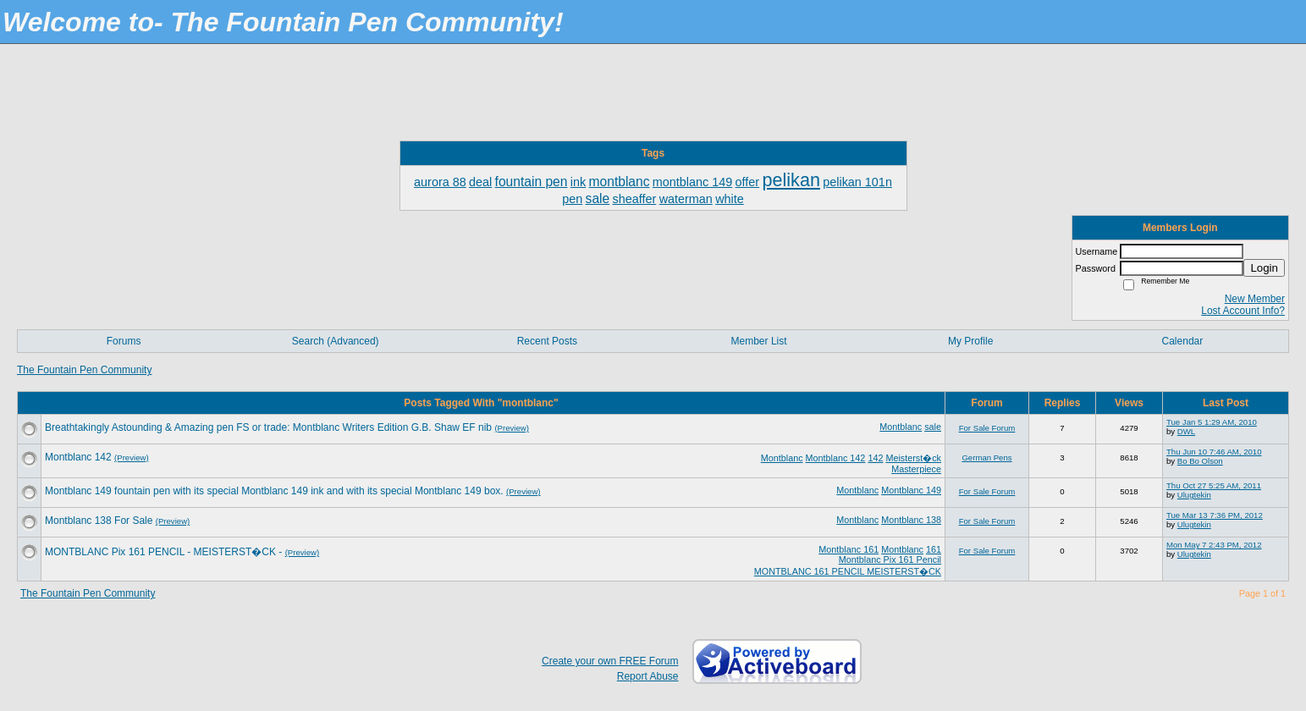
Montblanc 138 (911, 520)
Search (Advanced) (335, 341)
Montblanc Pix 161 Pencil (890, 559)
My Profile (970, 341)
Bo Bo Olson (1200, 461)
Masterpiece (916, 469)
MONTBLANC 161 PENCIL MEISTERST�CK (847, 571)
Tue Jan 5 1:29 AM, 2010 (1211, 422)
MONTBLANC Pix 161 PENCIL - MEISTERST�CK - (163, 552)
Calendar (1183, 341)
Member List (759, 341)
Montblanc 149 (911, 490)
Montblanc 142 (836, 458)
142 (875, 458)
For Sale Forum (987, 428)
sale (932, 427)
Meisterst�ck (913, 458)
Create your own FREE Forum (610, 661)
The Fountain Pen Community (84, 370)
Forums (124, 341)
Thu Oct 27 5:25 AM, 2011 (1213, 485)
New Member (1255, 299)
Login (1264, 268)
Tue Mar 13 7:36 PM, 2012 (1214, 515)
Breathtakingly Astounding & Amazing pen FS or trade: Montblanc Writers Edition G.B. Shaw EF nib (268, 427)
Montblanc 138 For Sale (98, 520)
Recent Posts (547, 341)
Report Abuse (648, 676)
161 (933, 549)
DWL (1186, 431)
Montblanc (900, 427)
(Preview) (511, 428)
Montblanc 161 (848, 549)
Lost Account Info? (1243, 311)
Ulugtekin (1194, 494)
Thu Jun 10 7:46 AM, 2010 (1214, 451)
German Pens (986, 457)
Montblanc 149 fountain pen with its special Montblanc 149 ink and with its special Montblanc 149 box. (274, 491)
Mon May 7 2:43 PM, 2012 (1214, 544)
